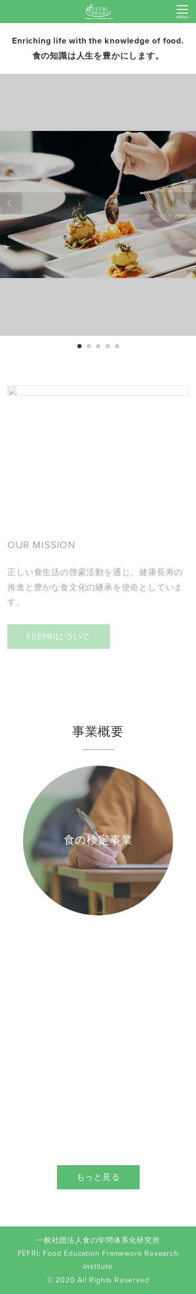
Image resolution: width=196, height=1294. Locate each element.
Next (185, 203)
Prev (11, 203)
